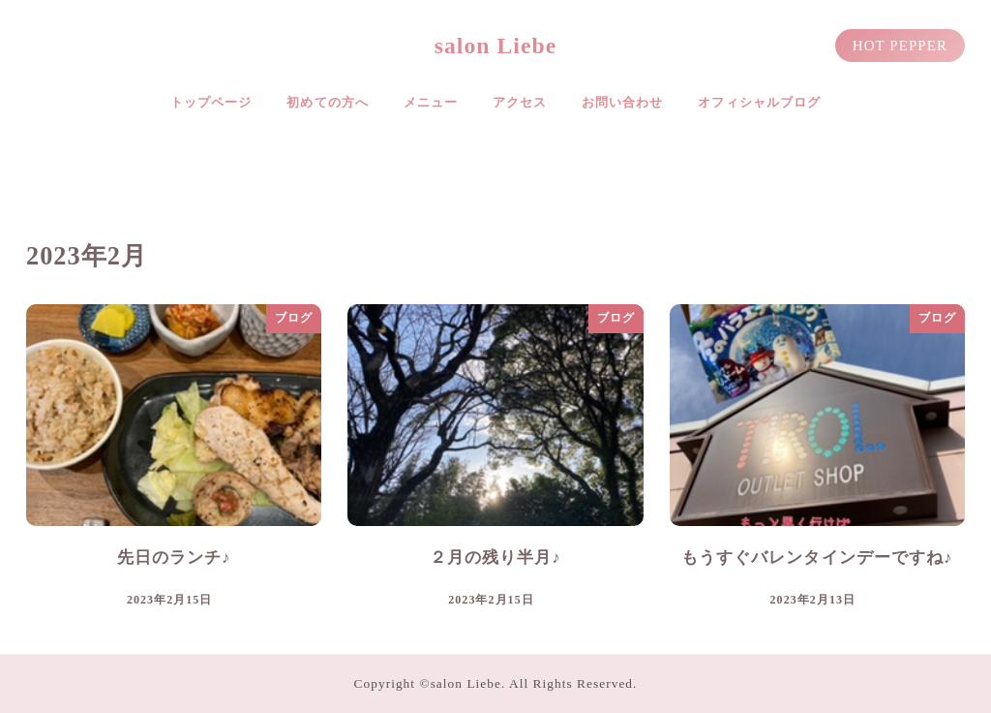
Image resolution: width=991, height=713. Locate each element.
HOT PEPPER (900, 45)
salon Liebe (496, 45)
